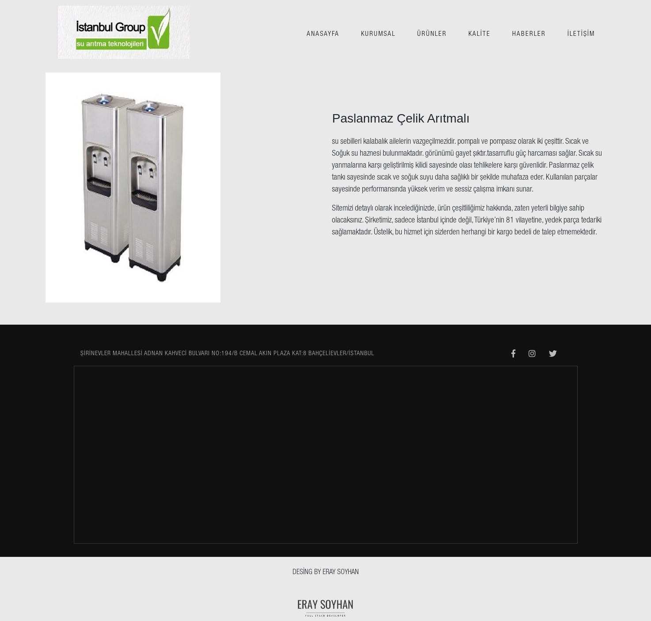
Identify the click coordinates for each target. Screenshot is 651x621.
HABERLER (529, 34)
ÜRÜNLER (432, 34)
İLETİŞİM (581, 34)
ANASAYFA (323, 34)
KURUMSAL (378, 34)
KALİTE (479, 34)
